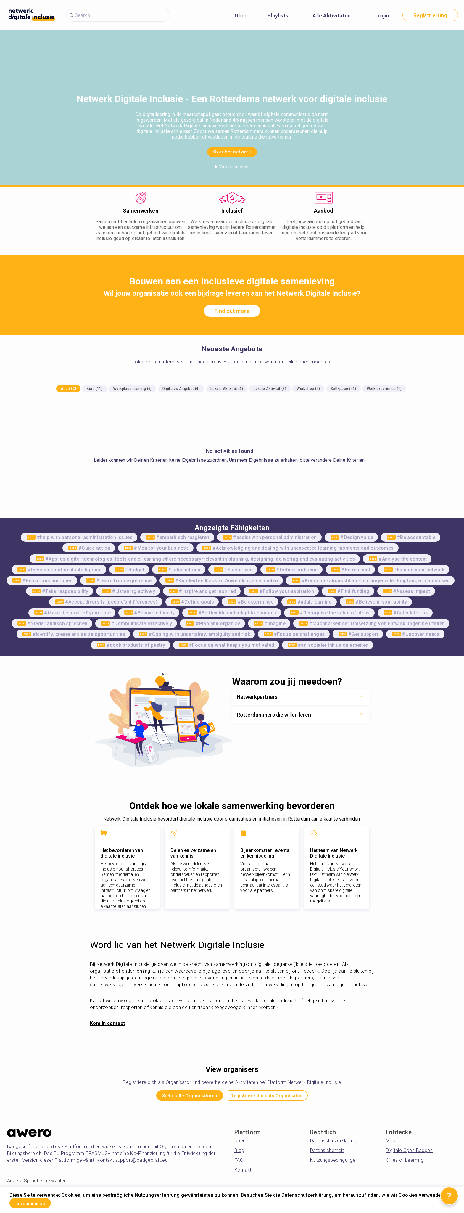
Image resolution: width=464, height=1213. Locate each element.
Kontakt (243, 1172)
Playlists (278, 15)
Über (241, 15)
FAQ (238, 1162)
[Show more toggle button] (362, 697)
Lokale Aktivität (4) (226, 389)
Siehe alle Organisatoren (181, 1097)
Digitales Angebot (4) (181, 389)
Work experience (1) (384, 389)
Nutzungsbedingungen (334, 1162)
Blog (239, 1153)
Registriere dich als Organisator (274, 1097)
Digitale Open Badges (409, 1153)
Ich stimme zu (37, 1202)
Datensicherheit (327, 1153)
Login (382, 15)
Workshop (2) (308, 389)
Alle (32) (68, 389)
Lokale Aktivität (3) (270, 389)
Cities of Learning (404, 1162)
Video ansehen (232, 167)
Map (390, 1143)
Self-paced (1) (343, 389)
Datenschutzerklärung (333, 1143)
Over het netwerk (232, 151)
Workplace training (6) (132, 389)
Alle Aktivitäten (331, 15)
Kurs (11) (95, 389)
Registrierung (430, 15)
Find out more (232, 311)
